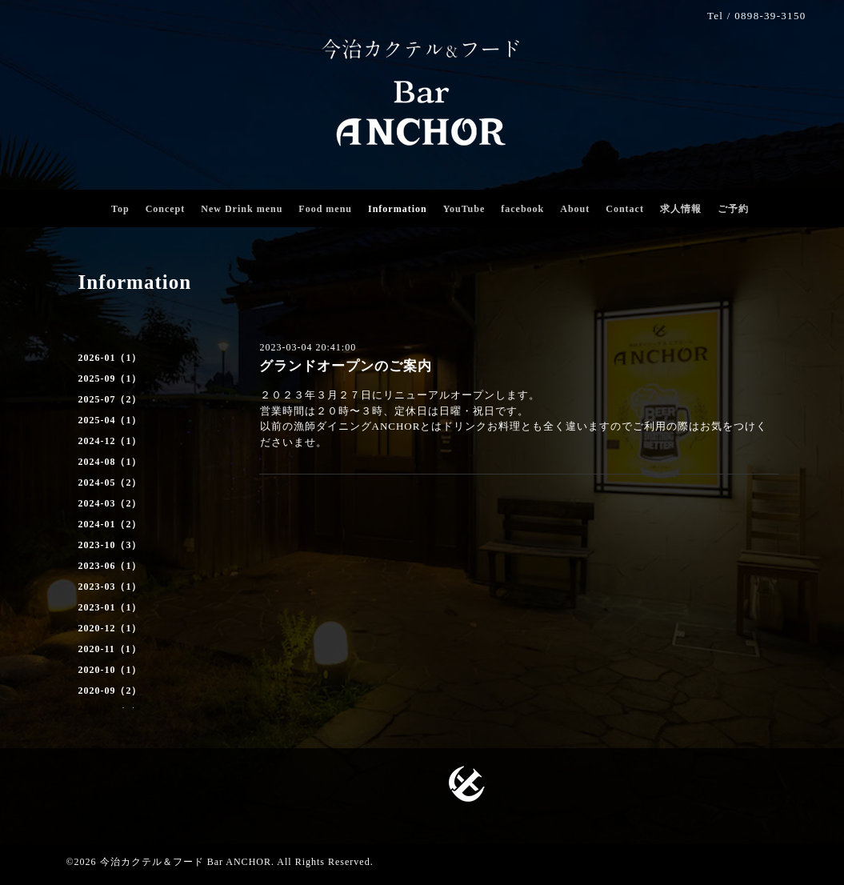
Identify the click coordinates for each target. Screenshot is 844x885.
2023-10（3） (110, 545)
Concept (166, 208)
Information (397, 208)
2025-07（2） (110, 399)
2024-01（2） (110, 524)
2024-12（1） (110, 441)
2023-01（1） (110, 607)
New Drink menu (241, 208)
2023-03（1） (110, 586)
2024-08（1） (110, 461)
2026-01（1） (110, 357)
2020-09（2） (110, 690)
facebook (522, 208)
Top (120, 208)
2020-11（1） (110, 649)
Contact (625, 208)
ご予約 (733, 208)
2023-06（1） (110, 565)
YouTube (464, 208)
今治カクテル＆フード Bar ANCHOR (185, 861)
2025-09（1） (110, 378)
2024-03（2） (110, 503)
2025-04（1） (110, 420)
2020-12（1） (110, 628)
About (575, 208)
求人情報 (681, 208)
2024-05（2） (110, 482)
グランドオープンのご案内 (345, 366)
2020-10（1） (110, 669)
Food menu (325, 208)
